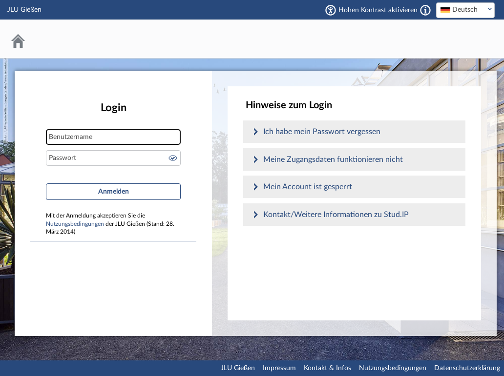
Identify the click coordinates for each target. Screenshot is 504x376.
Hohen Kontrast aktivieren (378, 10)
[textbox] (465, 10)
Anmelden (113, 191)
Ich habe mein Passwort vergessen (321, 132)
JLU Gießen (238, 368)
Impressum (279, 368)
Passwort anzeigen (173, 158)
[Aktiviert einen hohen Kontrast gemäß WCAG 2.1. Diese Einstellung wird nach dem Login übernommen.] (425, 10)
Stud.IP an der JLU (457, 39)
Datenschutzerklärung (467, 368)
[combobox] (465, 10)
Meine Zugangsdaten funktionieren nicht (333, 159)
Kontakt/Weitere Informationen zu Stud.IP (336, 214)
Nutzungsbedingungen (75, 224)
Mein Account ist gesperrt (307, 187)
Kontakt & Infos (327, 368)
